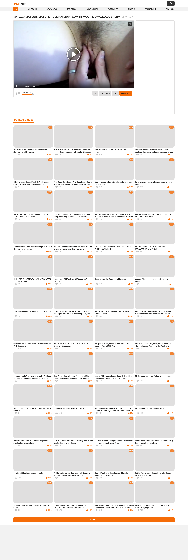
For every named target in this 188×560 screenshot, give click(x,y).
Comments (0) (126, 93)
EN (16, 9)
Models (131, 9)
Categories (113, 9)
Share (115, 93)
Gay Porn (170, 9)
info (95, 93)
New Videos (52, 9)
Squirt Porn (150, 9)
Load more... (94, 520)
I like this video (16, 93)
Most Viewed (92, 9)
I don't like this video (19, 93)
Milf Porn (32, 9)
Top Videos (72, 9)
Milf (20, 3)
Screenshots (105, 93)
